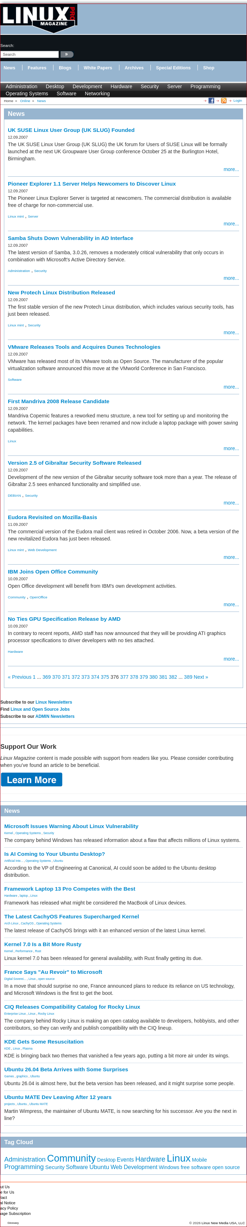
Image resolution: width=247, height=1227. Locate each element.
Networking (97, 93)
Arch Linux (11, 923)
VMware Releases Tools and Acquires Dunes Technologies (84, 347)
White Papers (98, 67)
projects (9, 1104)
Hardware (121, 86)
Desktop (55, 86)
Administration (21, 86)
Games (9, 1076)
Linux (12, 441)
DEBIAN (14, 495)
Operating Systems (27, 93)
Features (37, 67)
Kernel (8, 833)
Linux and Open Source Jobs (40, 709)
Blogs (65, 67)
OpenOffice (38, 597)
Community (17, 597)
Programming (205, 86)
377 (124, 677)
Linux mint (16, 216)
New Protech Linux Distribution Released (61, 292)
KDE (7, 1048)
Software (66, 93)
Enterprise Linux (15, 1013)
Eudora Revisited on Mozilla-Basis (52, 517)
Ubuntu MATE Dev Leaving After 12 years (58, 1097)
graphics (22, 1076)
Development (87, 86)
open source (46, 979)
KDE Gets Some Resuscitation (43, 1042)
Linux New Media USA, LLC (223, 1223)
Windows (169, 1167)
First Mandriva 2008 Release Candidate (58, 401)
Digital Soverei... (15, 979)
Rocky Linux (46, 1013)
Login (237, 100)
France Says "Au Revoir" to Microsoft (53, 972)
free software (196, 1167)
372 (76, 677)
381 (163, 677)
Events (125, 1160)
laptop (24, 895)
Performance (23, 951)
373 (85, 677)
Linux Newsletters (54, 702)
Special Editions (173, 67)
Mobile (199, 1160)
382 (173, 677)
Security (150, 86)
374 (95, 677)
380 (153, 677)
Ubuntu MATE (38, 1104)
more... (231, 169)
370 (56, 677)
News (9, 67)
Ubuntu (58, 861)
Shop (208, 67)
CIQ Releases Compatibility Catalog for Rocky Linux (72, 1007)
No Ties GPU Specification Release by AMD (64, 619)
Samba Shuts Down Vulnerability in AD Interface (70, 238)
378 (134, 677)
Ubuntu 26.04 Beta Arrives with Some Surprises (66, 1069)
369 (46, 677)
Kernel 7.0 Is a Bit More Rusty (42, 944)
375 (105, 677)
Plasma (27, 1048)
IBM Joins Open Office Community (53, 572)
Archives (134, 67)
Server (174, 86)
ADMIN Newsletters (54, 716)
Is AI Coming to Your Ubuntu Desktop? (54, 854)
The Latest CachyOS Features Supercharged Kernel (71, 916)
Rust (38, 951)
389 (188, 677)
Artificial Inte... (13, 861)
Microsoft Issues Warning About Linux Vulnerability (71, 826)
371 (66, 677)
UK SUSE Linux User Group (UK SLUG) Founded (71, 130)
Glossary (13, 1223)
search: (7, 45)
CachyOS (27, 923)
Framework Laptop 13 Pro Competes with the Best (69, 889)
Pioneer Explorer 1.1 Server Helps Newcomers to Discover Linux (92, 184)
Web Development (42, 550)
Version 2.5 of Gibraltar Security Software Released (74, 463)
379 (144, 677)
